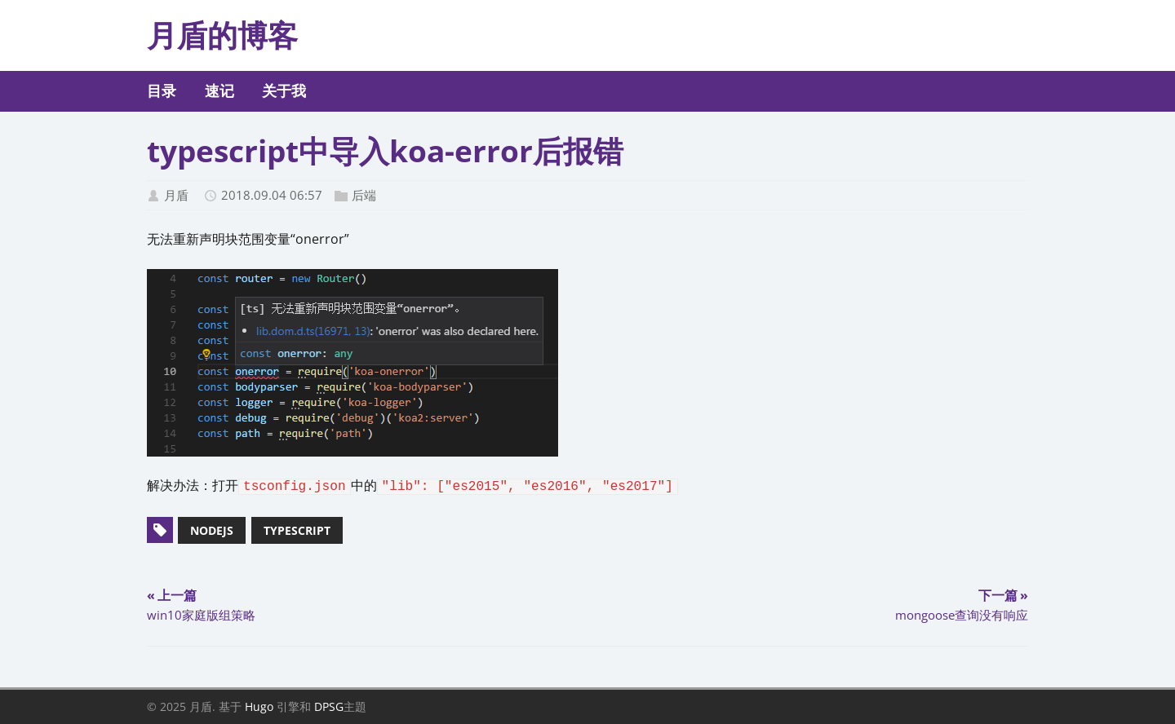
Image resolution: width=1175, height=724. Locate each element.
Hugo (259, 706)
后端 (364, 195)
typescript (297, 530)
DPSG (329, 706)
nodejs (211, 530)
